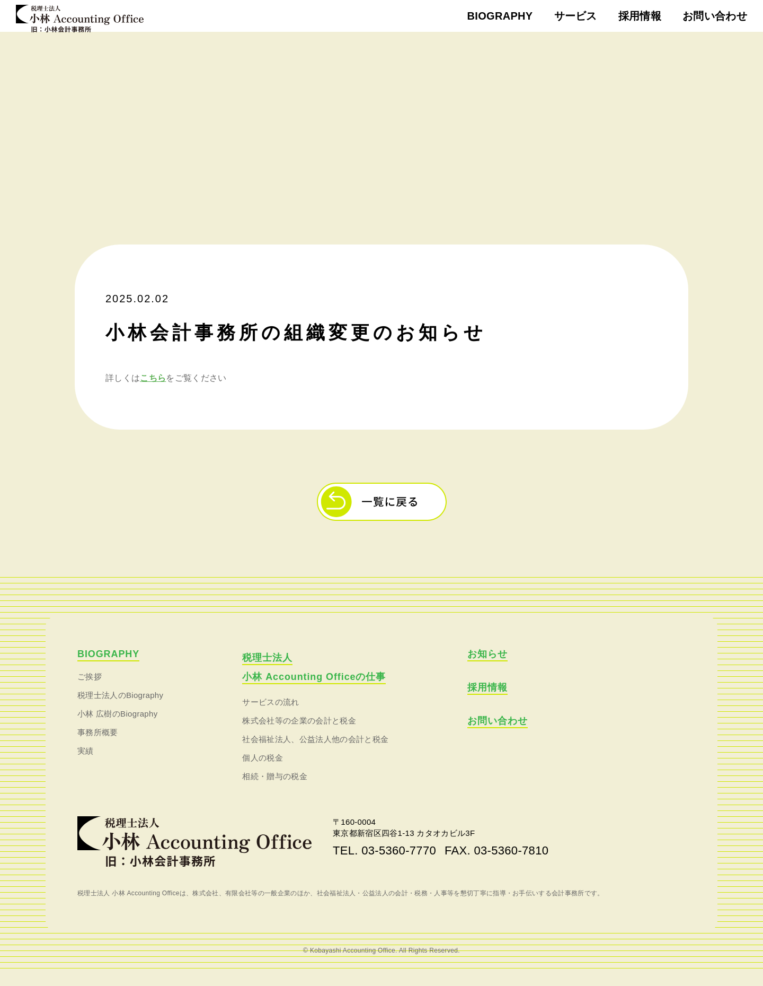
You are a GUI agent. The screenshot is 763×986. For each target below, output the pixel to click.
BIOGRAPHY (500, 16)
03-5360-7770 (398, 862)
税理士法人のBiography (120, 707)
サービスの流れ (270, 714)
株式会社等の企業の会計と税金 (299, 732)
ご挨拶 (89, 688)
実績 (85, 762)
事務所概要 (97, 744)
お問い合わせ (714, 16)
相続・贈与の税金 (274, 788)
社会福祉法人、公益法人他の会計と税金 (315, 751)
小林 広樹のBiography (117, 725)
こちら (153, 390)
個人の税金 (262, 769)
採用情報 (639, 16)
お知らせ (487, 666)
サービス (575, 16)
